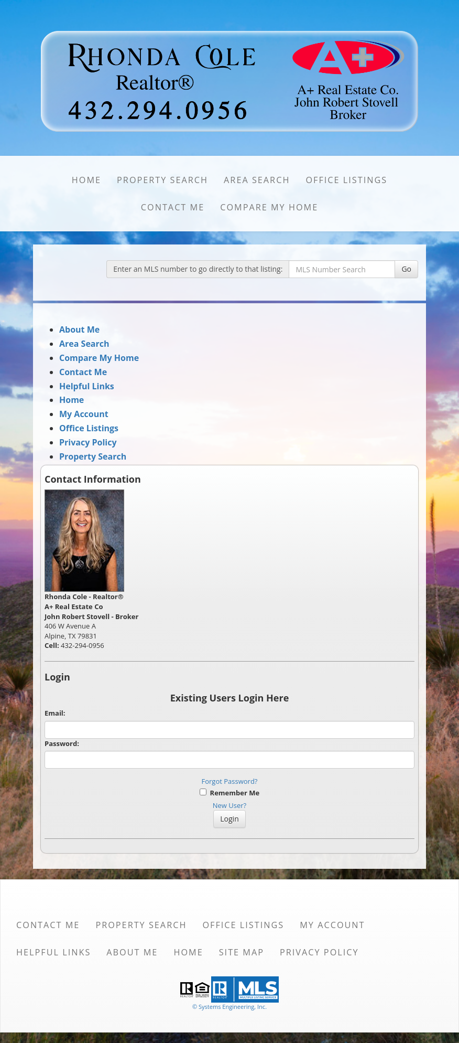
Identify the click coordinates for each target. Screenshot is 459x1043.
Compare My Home (269, 207)
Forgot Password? (230, 781)
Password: (62, 743)
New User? (229, 805)
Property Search (162, 180)
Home (86, 180)
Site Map (241, 952)
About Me (79, 329)
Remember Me (229, 792)
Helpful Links (86, 386)
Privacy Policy (88, 442)
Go (406, 269)
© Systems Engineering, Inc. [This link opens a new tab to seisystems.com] (229, 1006)
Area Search (257, 180)
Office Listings (346, 180)
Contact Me (172, 207)
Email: (55, 713)
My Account (83, 414)
